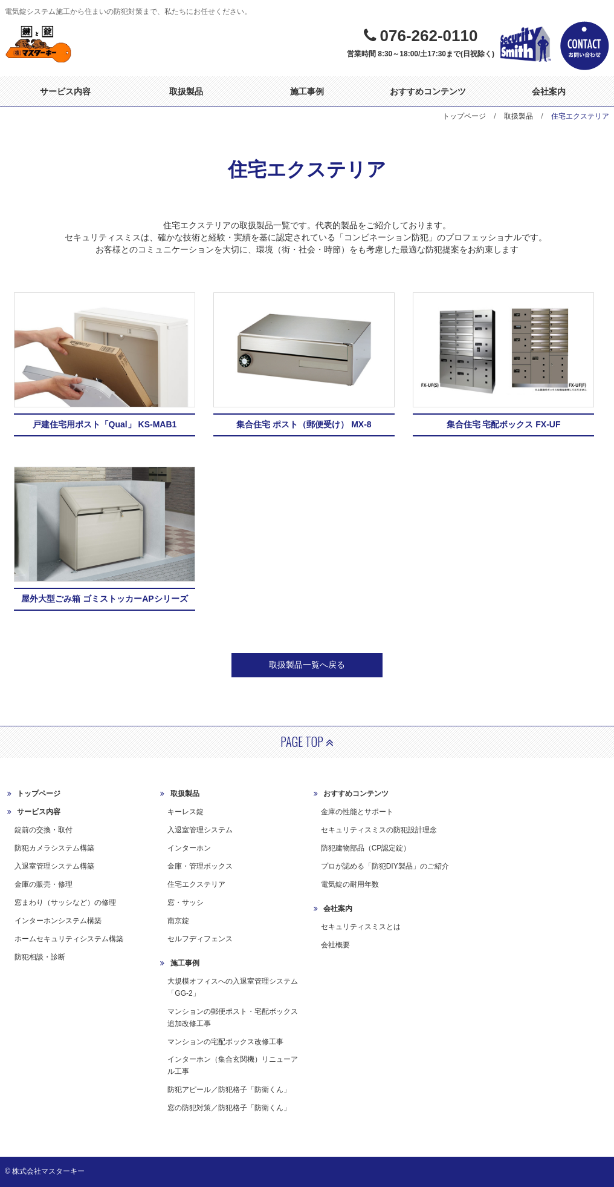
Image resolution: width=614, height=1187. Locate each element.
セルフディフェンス (200, 939)
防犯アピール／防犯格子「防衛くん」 (229, 1089)
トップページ (464, 116)
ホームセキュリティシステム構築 (69, 939)
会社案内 (549, 91)
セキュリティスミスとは (361, 926)
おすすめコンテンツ (428, 91)
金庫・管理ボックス (200, 866)
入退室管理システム (200, 830)
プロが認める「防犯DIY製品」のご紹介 (385, 866)
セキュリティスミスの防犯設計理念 (379, 830)
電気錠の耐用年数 (350, 884)
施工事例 (307, 91)
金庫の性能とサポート (357, 811)
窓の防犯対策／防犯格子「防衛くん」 (229, 1107)
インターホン (189, 848)
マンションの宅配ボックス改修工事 (225, 1041)
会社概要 (335, 945)
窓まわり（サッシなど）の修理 (65, 902)
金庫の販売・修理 (44, 884)
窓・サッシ (185, 902)
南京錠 (178, 920)
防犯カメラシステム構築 (54, 848)
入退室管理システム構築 (54, 866)
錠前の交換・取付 (44, 830)
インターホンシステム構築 (58, 920)
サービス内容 (65, 91)
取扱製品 (186, 91)
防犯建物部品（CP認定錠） (366, 848)
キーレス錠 (185, 811)
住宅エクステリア (196, 884)
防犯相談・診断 (40, 957)
